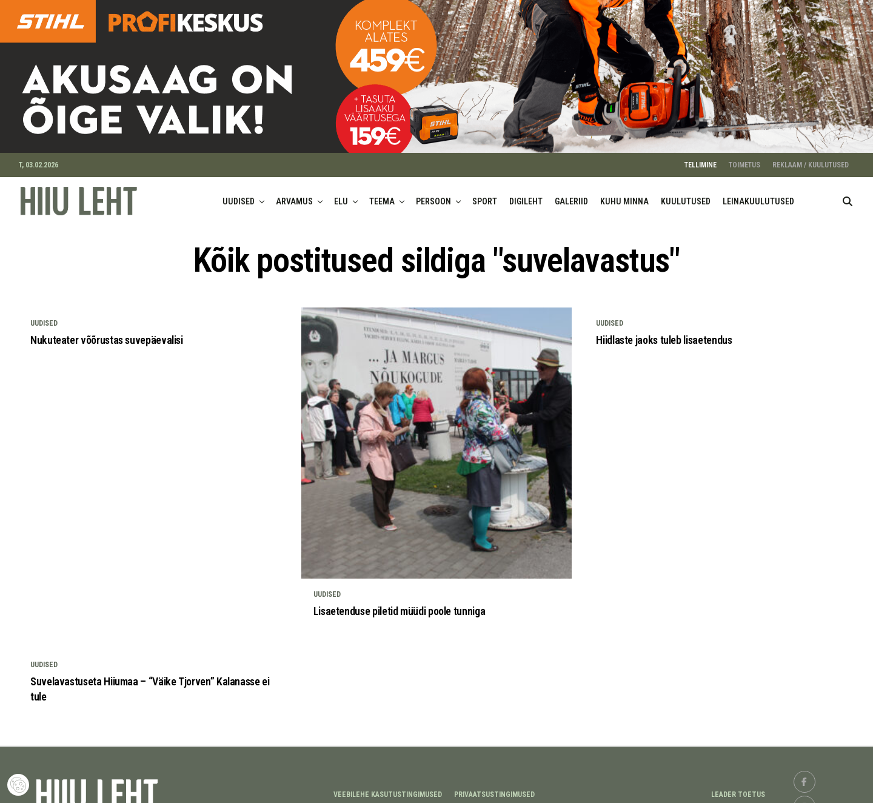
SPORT (484, 193)
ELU (341, 193)
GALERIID (571, 193)
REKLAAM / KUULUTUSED (810, 157)
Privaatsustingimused (494, 787)
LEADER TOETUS (738, 787)
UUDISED (238, 193)
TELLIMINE (700, 157)
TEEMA (382, 193)
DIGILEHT (526, 193)
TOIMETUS (744, 157)
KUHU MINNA (624, 193)
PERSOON (433, 193)
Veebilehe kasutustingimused (387, 787)
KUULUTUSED (686, 193)
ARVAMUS (294, 193)
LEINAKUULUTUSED (758, 193)
